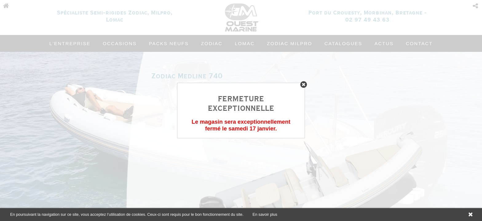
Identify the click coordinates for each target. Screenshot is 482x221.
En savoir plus (265, 214)
